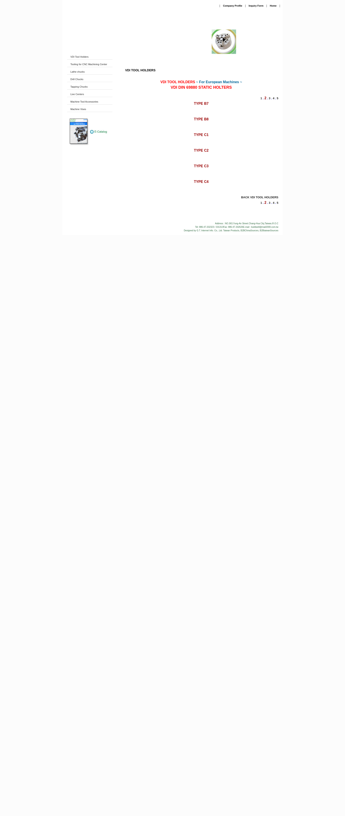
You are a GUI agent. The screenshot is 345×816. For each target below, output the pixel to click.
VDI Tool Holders (79, 56)
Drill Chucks (76, 79)
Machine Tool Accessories (84, 101)
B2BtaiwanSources (269, 680)
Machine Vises (78, 109)
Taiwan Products (231, 680)
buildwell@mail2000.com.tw (264, 677)
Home (273, 5)
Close (172, 807)
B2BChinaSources (249, 680)
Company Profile (232, 5)
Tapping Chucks (79, 86)
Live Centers (77, 94)
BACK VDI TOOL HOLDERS (259, 647)
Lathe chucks (77, 71)
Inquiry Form (256, 5)
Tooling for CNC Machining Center (88, 64)
